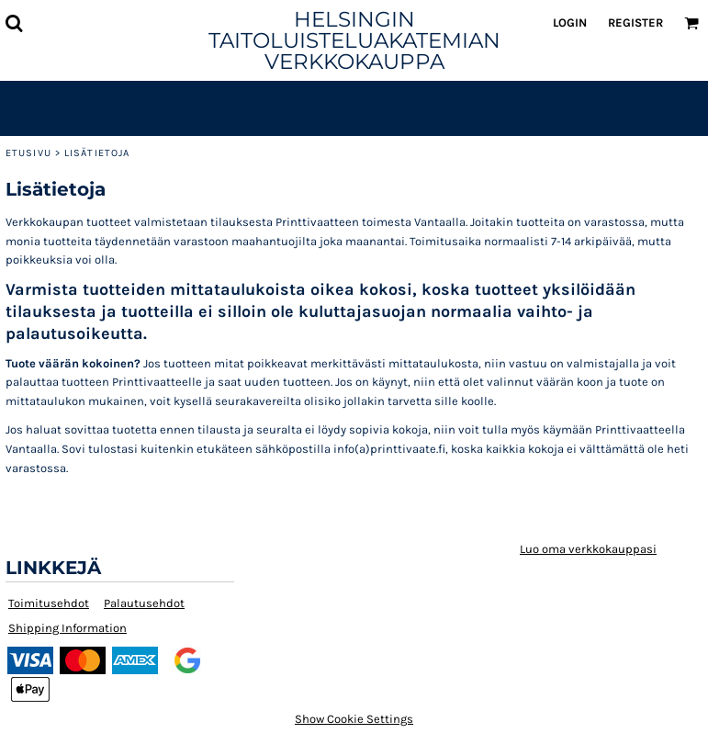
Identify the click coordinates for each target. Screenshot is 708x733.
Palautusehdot (144, 603)
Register (635, 22)
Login (570, 22)
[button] (14, 23)
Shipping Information (67, 628)
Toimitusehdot (48, 603)
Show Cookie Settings (354, 719)
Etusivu (28, 153)
